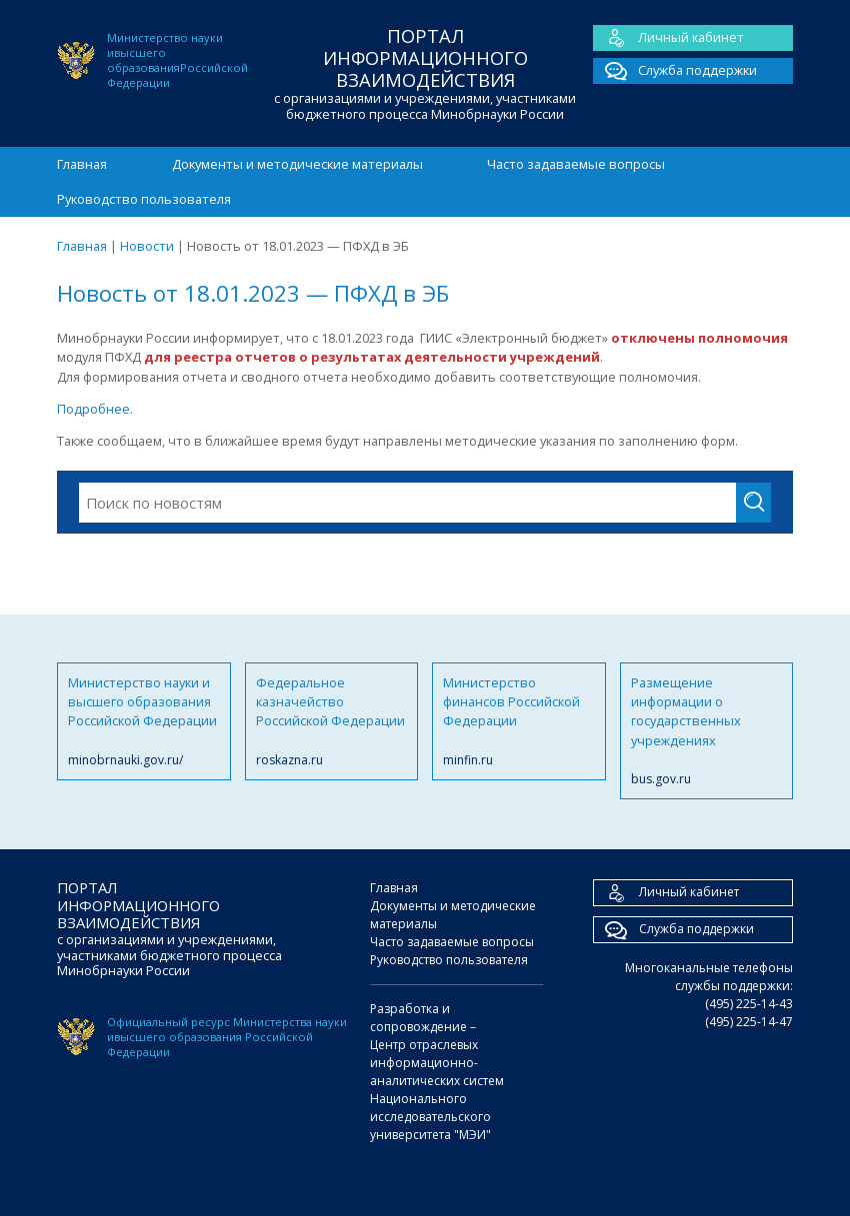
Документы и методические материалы (297, 164)
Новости (147, 246)
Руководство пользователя (144, 199)
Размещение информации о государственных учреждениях (707, 731)
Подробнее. (95, 409)
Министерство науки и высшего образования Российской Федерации (144, 721)
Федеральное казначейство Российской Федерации (332, 721)
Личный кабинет (668, 38)
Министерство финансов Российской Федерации (519, 721)
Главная (82, 164)
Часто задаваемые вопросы (576, 164)
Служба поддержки (675, 71)
